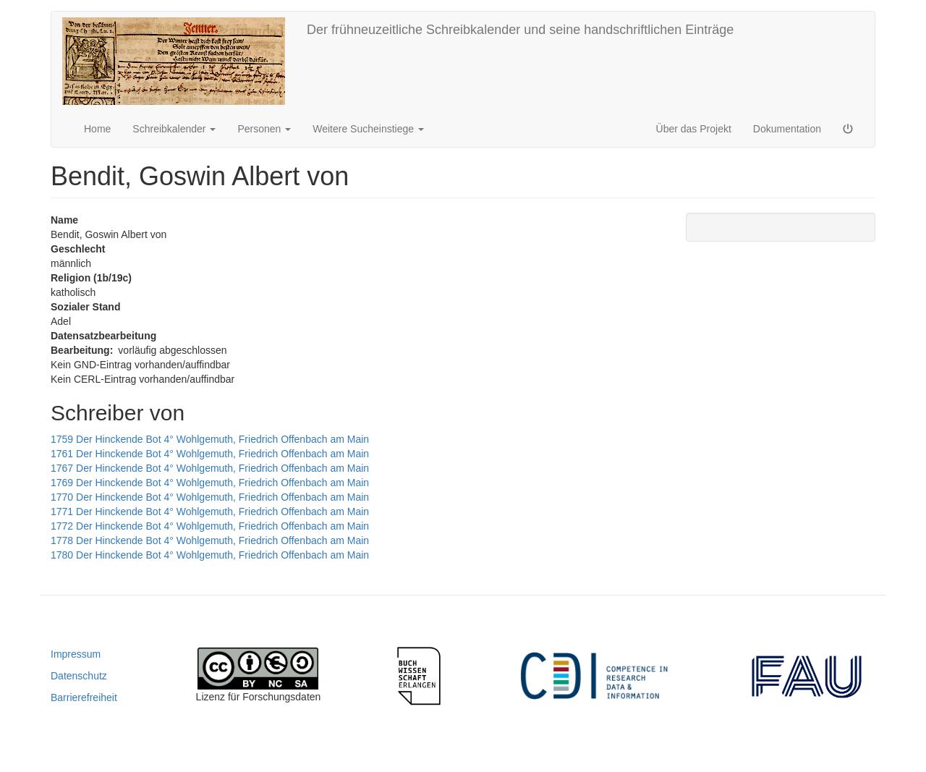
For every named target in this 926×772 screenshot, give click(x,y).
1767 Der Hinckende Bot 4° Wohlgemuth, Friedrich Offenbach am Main (210, 468)
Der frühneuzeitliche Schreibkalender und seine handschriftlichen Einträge (520, 29)
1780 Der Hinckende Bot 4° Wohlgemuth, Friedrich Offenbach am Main (210, 555)
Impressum (76, 654)
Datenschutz (79, 676)
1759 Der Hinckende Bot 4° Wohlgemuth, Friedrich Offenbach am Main (210, 439)
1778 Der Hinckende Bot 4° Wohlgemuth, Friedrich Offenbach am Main (210, 540)
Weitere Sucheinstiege (368, 129)
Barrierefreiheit (84, 697)
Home (97, 129)
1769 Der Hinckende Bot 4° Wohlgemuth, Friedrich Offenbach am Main (210, 482)
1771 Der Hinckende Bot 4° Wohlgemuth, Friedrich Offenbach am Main (210, 511)
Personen (264, 129)
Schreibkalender (174, 129)
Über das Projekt (693, 129)
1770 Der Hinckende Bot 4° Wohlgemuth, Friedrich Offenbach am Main (210, 497)
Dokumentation (787, 129)
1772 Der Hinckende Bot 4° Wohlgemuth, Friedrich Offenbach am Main (210, 526)
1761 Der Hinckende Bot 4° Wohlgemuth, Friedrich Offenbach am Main (210, 453)
